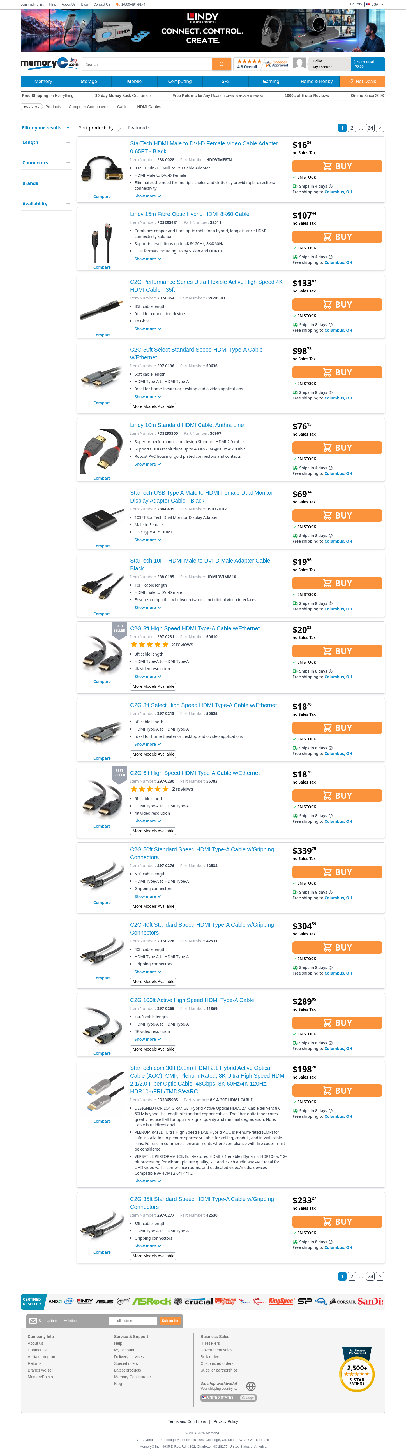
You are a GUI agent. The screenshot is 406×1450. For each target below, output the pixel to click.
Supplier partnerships (218, 1370)
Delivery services (129, 1356)
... (361, 127)
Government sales (216, 1350)
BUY (337, 166)
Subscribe (170, 1321)
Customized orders (217, 1363)
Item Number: (143, 159)
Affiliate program (42, 1356)
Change (248, 1398)
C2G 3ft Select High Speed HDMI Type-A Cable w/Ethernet (203, 705)
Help (52, 4)
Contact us (37, 1350)
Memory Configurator (132, 1377)
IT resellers (210, 1343)
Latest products (127, 1370)
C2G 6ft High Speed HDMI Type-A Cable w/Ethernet (195, 773)
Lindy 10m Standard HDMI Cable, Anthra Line (187, 425)
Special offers (126, 1363)
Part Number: (192, 159)
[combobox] (147, 64)
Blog (84, 4)
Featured (139, 128)
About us (35, 1343)
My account (322, 67)
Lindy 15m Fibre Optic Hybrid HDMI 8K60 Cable (190, 214)
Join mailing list (32, 4)
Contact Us (101, 4)
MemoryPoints (40, 1377)
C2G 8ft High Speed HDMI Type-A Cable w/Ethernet (195, 628)
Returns (34, 1363)
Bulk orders (210, 1356)
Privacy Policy (226, 1421)
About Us (68, 4)
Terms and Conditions (187, 1421)
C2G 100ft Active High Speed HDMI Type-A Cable (192, 1000)
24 (370, 127)
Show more (149, 196)
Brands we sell (40, 1370)
